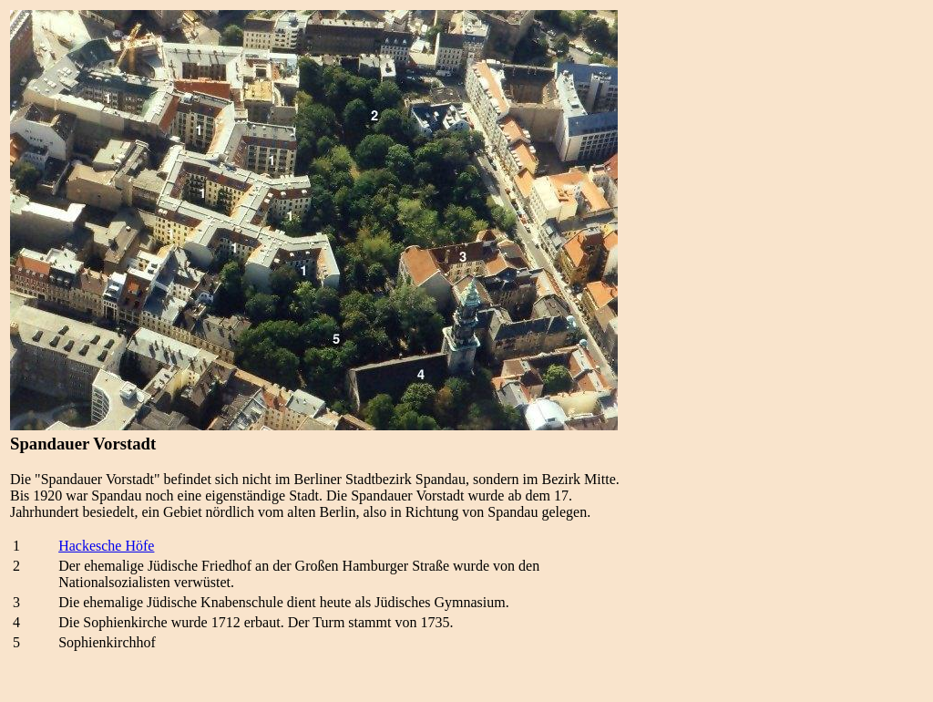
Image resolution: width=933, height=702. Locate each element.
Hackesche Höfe (106, 545)
